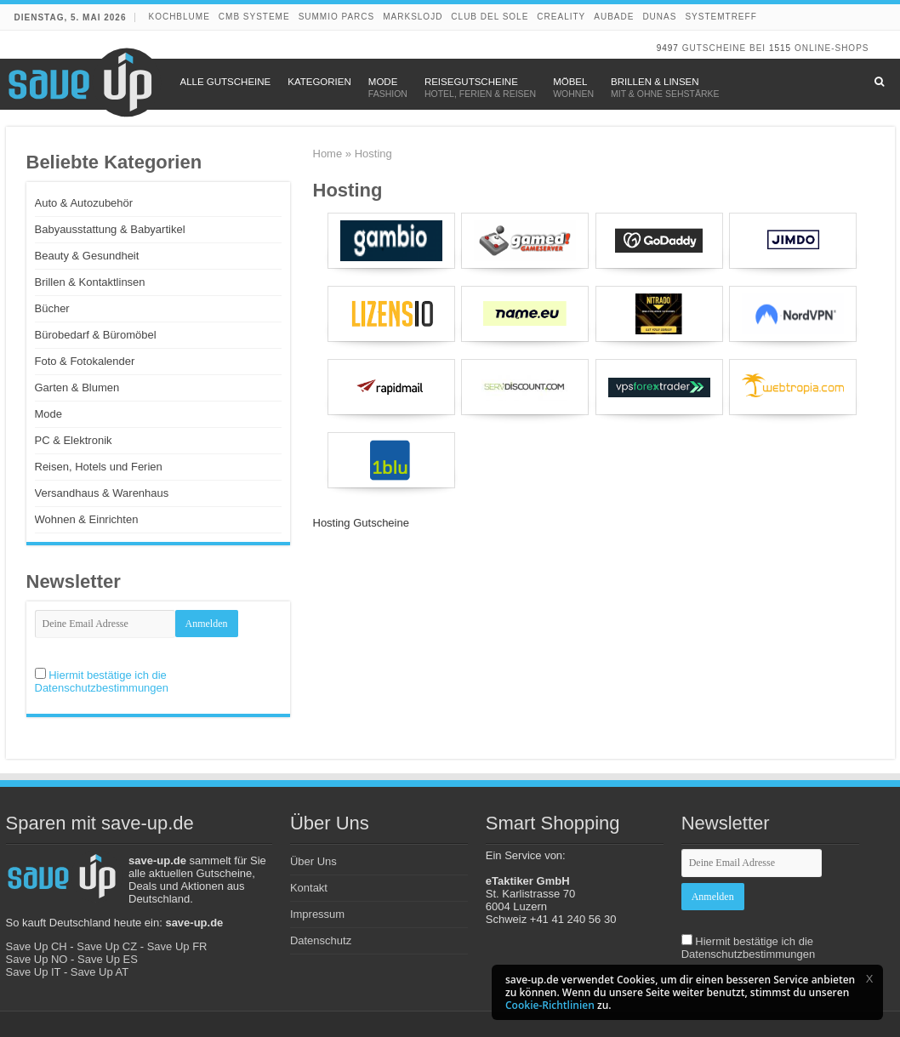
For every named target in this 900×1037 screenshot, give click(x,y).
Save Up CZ (107, 946)
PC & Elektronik (73, 440)
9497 (668, 48)
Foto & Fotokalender (85, 361)
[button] (869, 978)
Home (328, 153)
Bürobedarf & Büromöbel (96, 334)
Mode (49, 413)
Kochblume (178, 16)
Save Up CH (36, 946)
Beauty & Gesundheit (87, 255)
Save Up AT (99, 972)
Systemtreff (720, 16)
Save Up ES (107, 959)
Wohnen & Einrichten (87, 519)
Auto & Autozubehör (84, 203)
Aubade (614, 16)
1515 (780, 48)
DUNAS (659, 16)
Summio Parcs (337, 16)
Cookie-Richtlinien (550, 1005)
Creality (561, 16)
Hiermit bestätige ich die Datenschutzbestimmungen (102, 681)
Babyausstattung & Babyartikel (110, 229)
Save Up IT (33, 972)
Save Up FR (177, 946)
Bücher (52, 308)
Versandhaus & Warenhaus (102, 493)
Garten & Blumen (77, 387)
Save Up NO (37, 959)
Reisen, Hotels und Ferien (98, 466)
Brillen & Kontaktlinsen (90, 282)
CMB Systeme (254, 16)
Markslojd (412, 16)
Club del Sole (489, 16)
